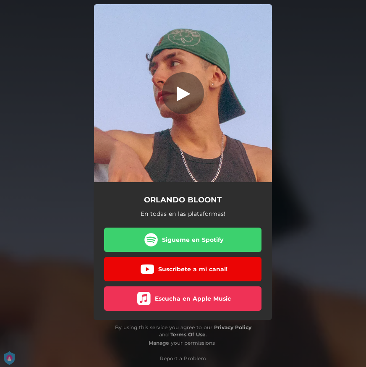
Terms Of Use (188, 334)
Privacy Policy (232, 327)
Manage (159, 343)
